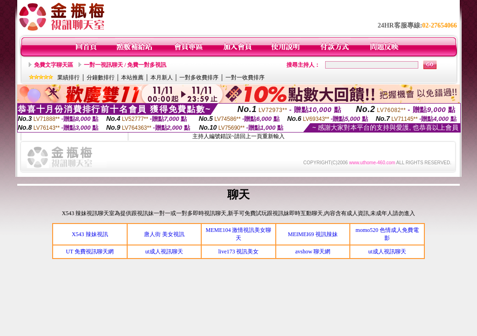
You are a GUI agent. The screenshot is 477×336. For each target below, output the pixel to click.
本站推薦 (132, 77)
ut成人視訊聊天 (164, 251)
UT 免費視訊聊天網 (90, 251)
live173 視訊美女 (238, 251)
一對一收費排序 (245, 77)
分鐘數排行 (101, 77)
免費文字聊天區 (53, 65)
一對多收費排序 (198, 77)
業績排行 (68, 77)
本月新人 (161, 77)
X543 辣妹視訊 (90, 234)
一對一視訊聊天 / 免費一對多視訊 (125, 65)
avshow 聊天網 (313, 251)
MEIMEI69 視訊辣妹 (313, 234)
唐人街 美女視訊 (164, 234)
